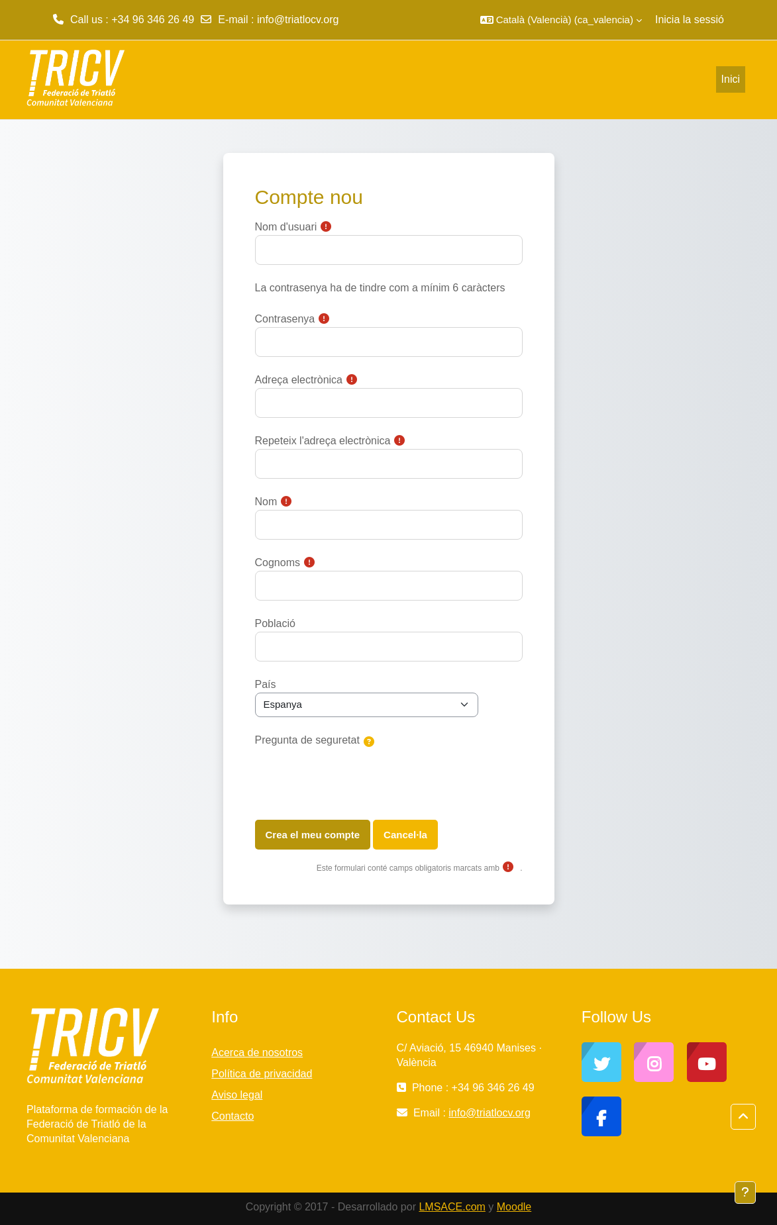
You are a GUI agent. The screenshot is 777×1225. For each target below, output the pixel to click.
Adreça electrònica (299, 379)
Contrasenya (285, 318)
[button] (561, 20)
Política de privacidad (261, 1073)
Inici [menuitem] (730, 79)
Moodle (514, 1206)
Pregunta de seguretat (307, 740)
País (265, 684)
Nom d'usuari (286, 226)
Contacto (232, 1116)
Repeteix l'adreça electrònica (323, 440)
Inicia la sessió (689, 19)
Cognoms (277, 562)
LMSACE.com (452, 1206)
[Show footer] (745, 1192)
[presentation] (355, 778)
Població (275, 623)
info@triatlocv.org (298, 19)
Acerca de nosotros (257, 1052)
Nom (266, 501)
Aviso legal (236, 1095)
